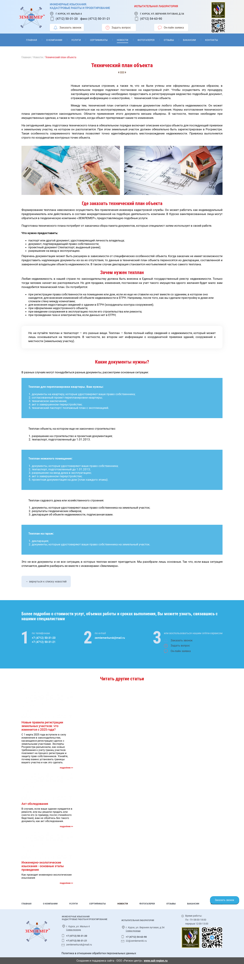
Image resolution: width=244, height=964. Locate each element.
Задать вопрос (118, 28)
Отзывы (169, 40)
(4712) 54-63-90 (151, 18)
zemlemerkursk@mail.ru (110, 637)
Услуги (76, 40)
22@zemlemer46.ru (136, 940)
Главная (31, 40)
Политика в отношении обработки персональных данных (99, 953)
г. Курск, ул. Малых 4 (69, 13)
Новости (122, 40)
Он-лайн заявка (171, 27)
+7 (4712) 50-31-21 (44, 642)
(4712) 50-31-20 (67, 18)
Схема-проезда (73, 930)
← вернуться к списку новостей (46, 581)
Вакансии (189, 40)
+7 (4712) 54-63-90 (136, 936)
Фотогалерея (145, 40)
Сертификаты (99, 40)
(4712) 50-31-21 (99, 18)
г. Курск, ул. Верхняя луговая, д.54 (162, 13)
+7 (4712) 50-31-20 (44, 637)
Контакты (211, 40)
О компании (54, 40)
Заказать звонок (67, 27)
